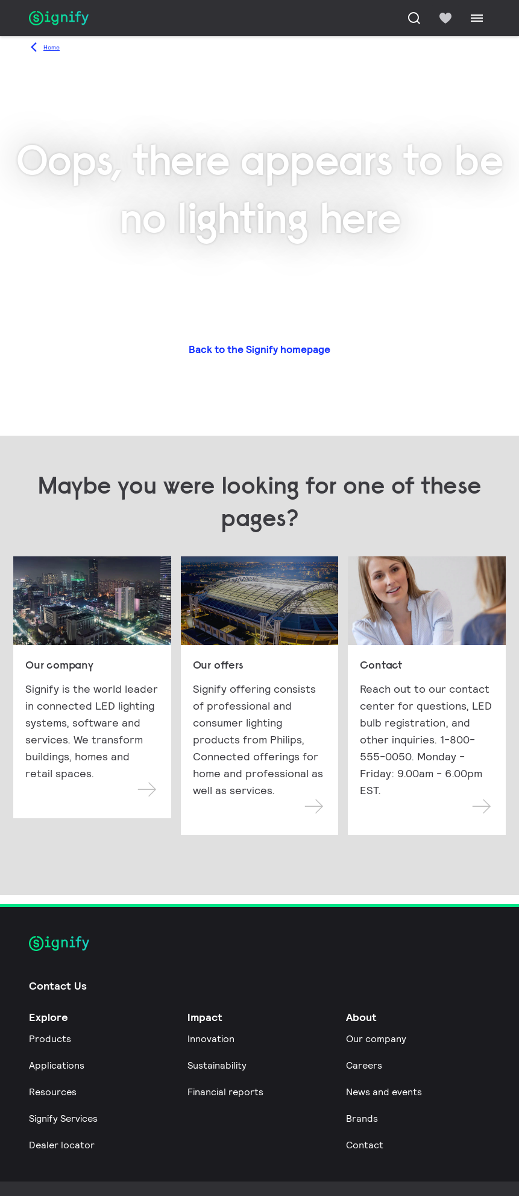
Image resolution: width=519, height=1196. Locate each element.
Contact (364, 1145)
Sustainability (217, 1065)
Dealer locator (62, 1145)
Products (50, 1038)
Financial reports (225, 1092)
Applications (56, 1065)
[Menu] (477, 18)
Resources (53, 1092)
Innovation (210, 1038)
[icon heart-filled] (445, 18)
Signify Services (63, 1118)
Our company (376, 1038)
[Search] (414, 18)
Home (51, 47)
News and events (384, 1092)
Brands (362, 1118)
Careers (364, 1065)
